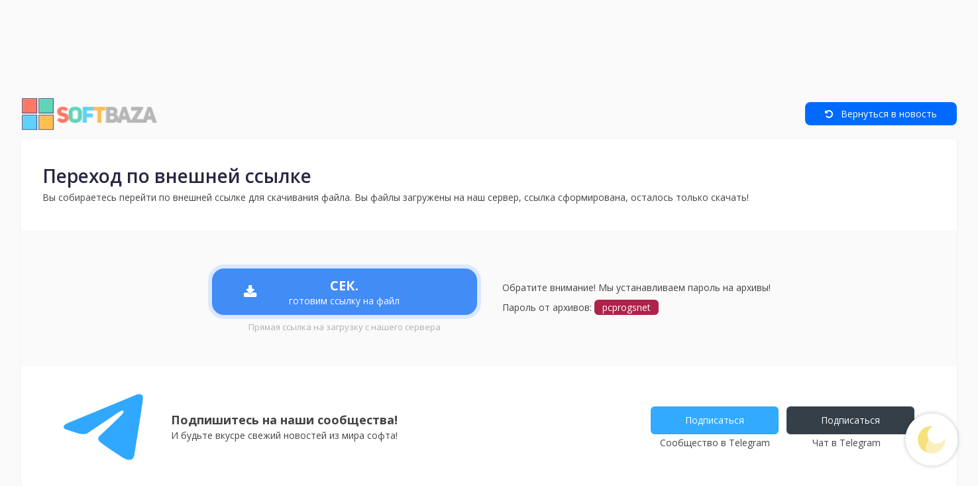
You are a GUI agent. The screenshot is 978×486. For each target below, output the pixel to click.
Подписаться (714, 420)
